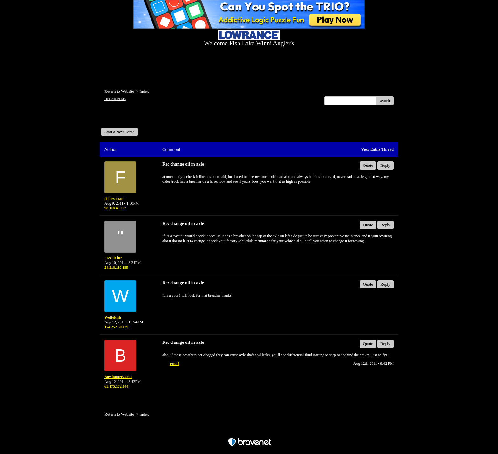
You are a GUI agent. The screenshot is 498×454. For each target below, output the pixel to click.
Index (144, 91)
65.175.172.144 (116, 386)
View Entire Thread (377, 149)
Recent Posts (115, 98)
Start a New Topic (119, 131)
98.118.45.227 (115, 208)
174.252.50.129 (116, 327)
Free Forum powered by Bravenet (249, 431)
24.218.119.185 (116, 267)
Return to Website (119, 91)
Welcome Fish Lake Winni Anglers (135, 118)
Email (174, 364)
